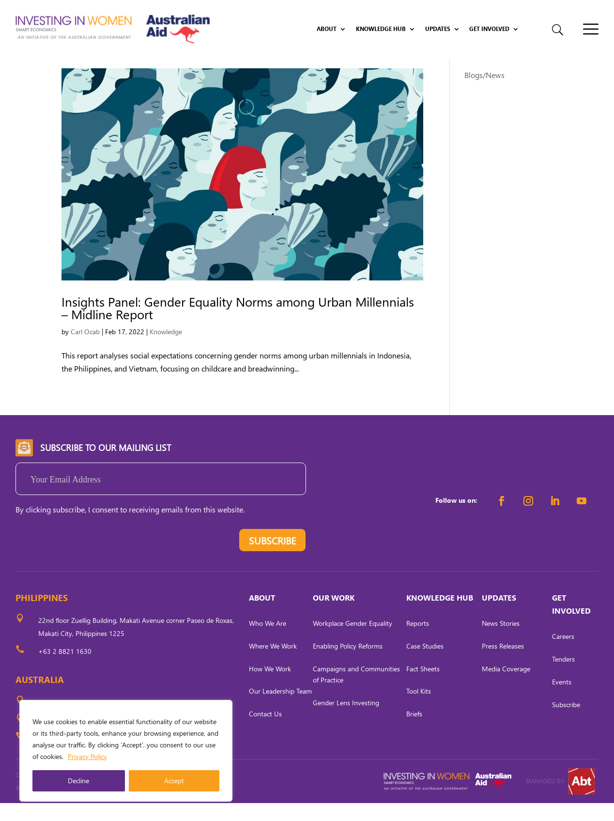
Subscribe (566, 722)
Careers (563, 654)
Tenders (563, 677)
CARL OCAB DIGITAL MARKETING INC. (105, 805)
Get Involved (489, 29)
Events (561, 699)
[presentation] (89, 560)
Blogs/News (484, 93)
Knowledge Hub (381, 29)
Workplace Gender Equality (352, 641)
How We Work (270, 686)
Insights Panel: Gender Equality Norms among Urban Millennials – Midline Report (237, 325)
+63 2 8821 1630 (65, 669)
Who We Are (267, 641)
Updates (437, 29)
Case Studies (425, 663)
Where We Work (273, 663)
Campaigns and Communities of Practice (356, 692)
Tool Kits (418, 708)
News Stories (501, 641)
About (327, 29)
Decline (78, 780)
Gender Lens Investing (346, 720)
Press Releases (503, 663)
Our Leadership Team (280, 708)
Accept (174, 780)
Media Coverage (506, 686)
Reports (417, 641)
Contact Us (265, 731)
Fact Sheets (423, 686)
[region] (125, 751)
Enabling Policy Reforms (348, 663)
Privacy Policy (87, 756)
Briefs (414, 731)
